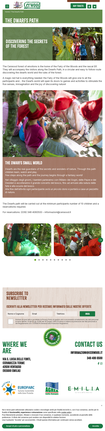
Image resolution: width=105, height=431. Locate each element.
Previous (4, 240)
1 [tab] (35, 260)
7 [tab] (58, 260)
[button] (102, 405)
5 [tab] (51, 260)
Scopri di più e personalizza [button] (18, 426)
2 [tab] (39, 260)
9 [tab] (66, 260)
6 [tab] (55, 260)
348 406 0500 (94, 358)
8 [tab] (62, 260)
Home (7, 12)
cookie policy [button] (66, 412)
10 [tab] (70, 260)
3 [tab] (43, 260)
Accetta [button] (95, 426)
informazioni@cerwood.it (86, 353)
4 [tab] (47, 260)
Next (100, 240)
